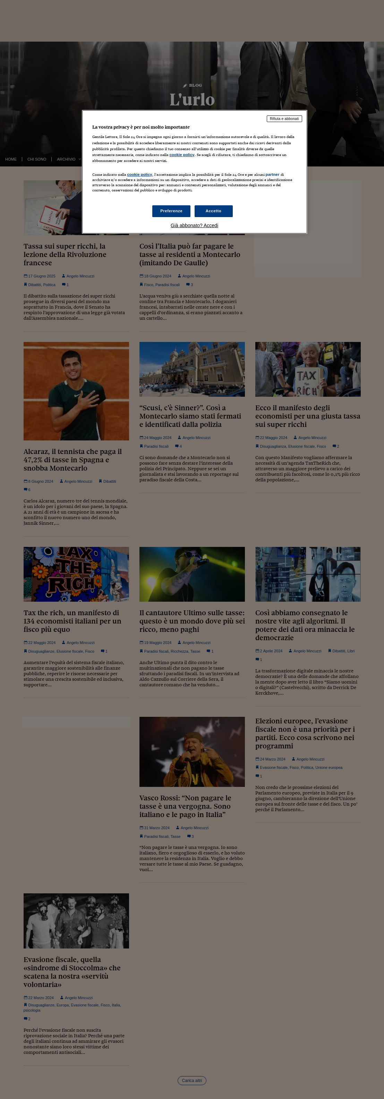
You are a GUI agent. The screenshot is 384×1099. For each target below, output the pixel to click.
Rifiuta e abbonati (284, 119)
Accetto (214, 211)
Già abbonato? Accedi (194, 225)
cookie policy (182, 155)
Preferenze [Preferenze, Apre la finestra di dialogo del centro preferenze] (171, 211)
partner (273, 174)
